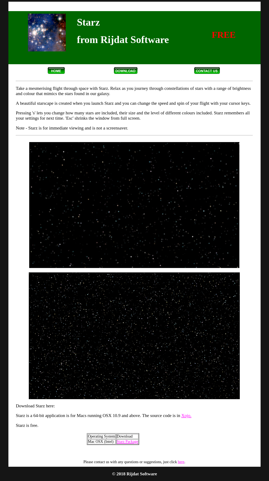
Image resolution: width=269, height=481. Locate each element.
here (181, 462)
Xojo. (186, 415)
